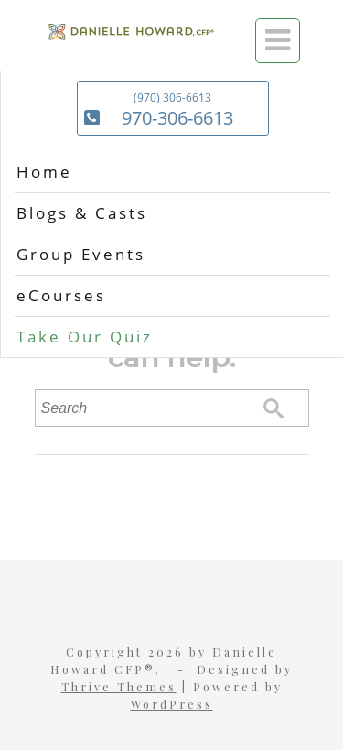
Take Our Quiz (84, 336)
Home (44, 171)
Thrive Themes (119, 686)
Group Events (80, 254)
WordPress (172, 704)
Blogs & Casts (81, 212)
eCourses (61, 295)
